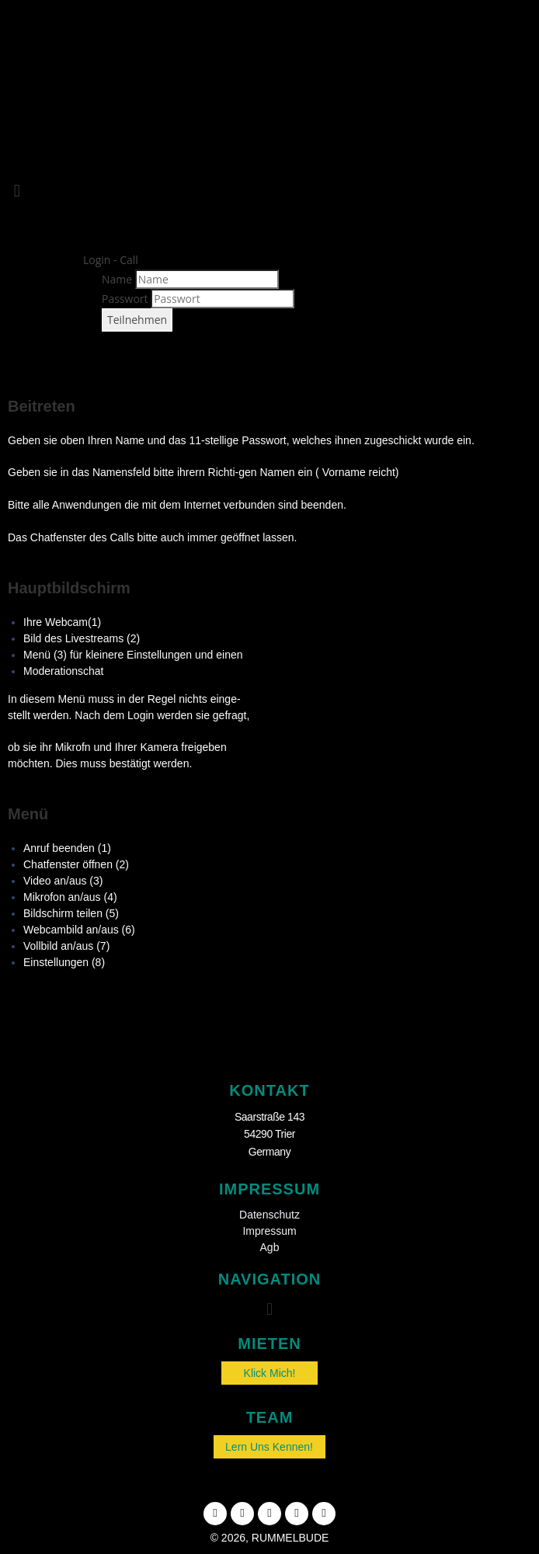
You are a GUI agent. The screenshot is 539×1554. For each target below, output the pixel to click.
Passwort (125, 298)
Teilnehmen (137, 319)
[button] (17, 191)
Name (117, 279)
